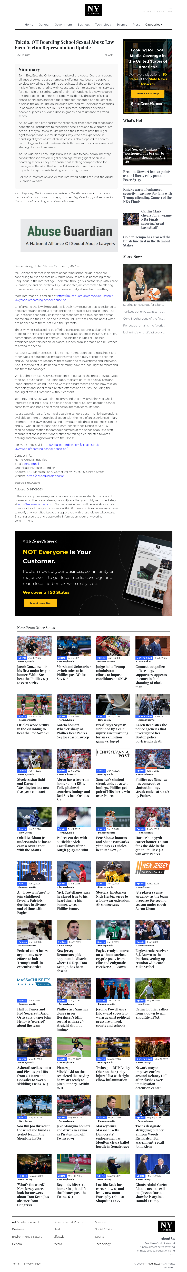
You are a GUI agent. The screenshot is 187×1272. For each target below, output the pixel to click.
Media (58, 1244)
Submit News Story (148, 93)
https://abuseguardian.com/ (45, 476)
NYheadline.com (153, 1263)
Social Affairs (103, 1229)
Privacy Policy (32, 1263)
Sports (99, 1236)
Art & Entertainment (26, 1222)
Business (83, 24)
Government (63, 24)
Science (121, 24)
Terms (16, 1263)
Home (30, 24)
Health (58, 1229)
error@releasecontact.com (35, 504)
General (44, 24)
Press (136, 24)
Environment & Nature (27, 1236)
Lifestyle (59, 1236)
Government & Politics (69, 1222)
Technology (103, 24)
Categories (152, 24)
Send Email (31, 463)
